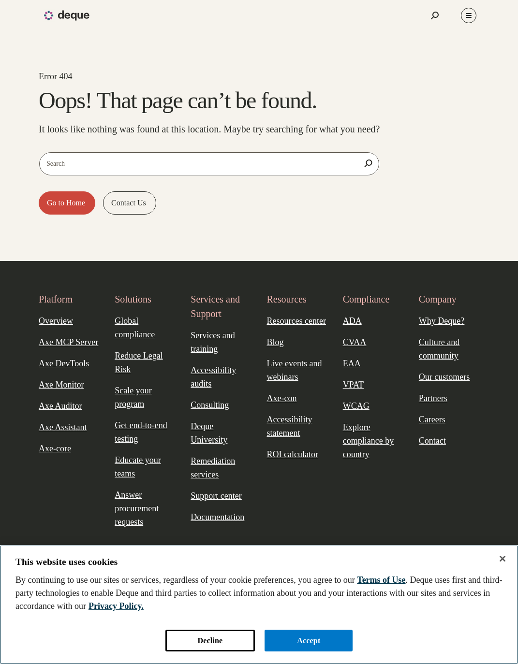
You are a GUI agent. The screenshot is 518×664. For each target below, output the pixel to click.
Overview (56, 321)
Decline (210, 640)
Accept (308, 640)
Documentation (217, 517)
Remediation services (213, 467)
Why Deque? (441, 321)
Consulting (210, 405)
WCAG (356, 406)
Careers (432, 419)
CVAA (355, 342)
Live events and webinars (294, 370)
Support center (216, 496)
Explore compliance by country (368, 440)
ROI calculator (292, 454)
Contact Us (129, 203)
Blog (275, 342)
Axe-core (55, 448)
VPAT (353, 385)
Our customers (444, 377)
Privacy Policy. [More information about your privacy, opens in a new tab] (116, 606)
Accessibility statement (289, 426)
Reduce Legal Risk (139, 362)
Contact (432, 441)
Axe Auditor (60, 406)
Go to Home (67, 203)
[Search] (368, 163)
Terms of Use (381, 580)
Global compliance (135, 327)
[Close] (502, 558)
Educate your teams (138, 466)
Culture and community (439, 349)
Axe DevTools (64, 363)
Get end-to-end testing (141, 432)
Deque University (209, 433)
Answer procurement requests (137, 508)
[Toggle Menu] (468, 15)
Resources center (296, 321)
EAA (352, 363)
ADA (352, 321)
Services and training (213, 342)
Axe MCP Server (68, 342)
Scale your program (133, 397)
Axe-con (282, 398)
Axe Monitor (61, 385)
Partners (433, 398)
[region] (259, 604)
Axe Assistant (63, 427)
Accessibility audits (213, 377)
